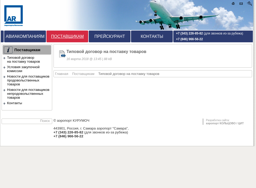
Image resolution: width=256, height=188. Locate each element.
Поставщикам (67, 36)
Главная (61, 74)
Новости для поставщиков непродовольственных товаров (28, 93)
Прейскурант (109, 36)
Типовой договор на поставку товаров (23, 59)
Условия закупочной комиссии (23, 69)
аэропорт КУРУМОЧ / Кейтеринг (30, 15)
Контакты (152, 36)
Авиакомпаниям (25, 36)
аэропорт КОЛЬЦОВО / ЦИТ (225, 123)
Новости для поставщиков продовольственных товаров (28, 80)
